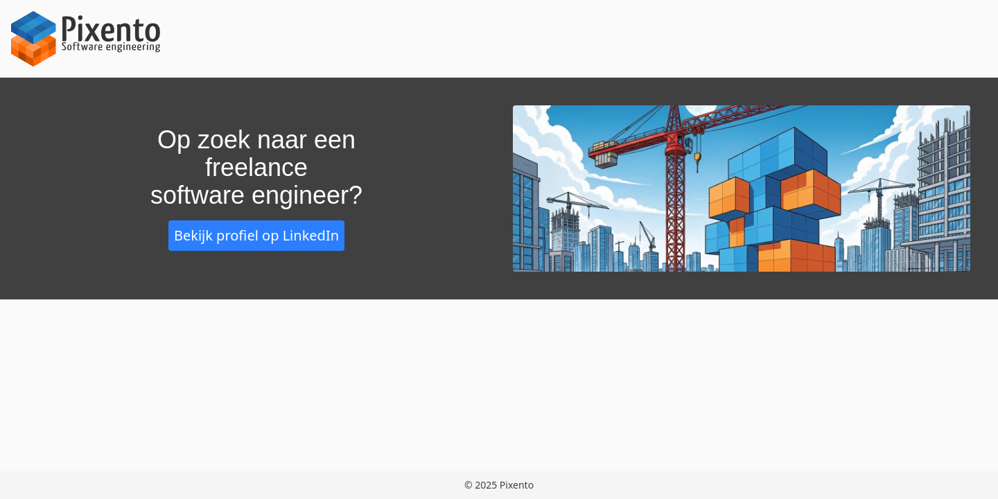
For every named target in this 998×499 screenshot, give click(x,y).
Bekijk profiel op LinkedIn (256, 235)
